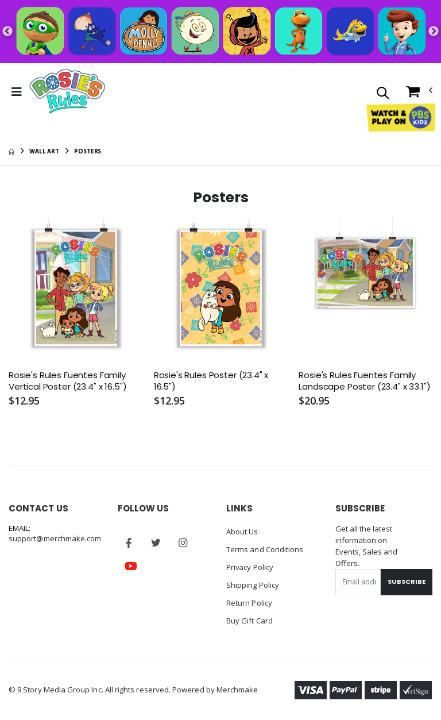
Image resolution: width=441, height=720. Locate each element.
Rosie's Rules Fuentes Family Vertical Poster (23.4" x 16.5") (67, 380)
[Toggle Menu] (17, 91)
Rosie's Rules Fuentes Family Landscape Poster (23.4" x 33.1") (364, 380)
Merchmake (237, 687)
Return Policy (249, 600)
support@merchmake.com (55, 538)
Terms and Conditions (264, 549)
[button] (383, 93)
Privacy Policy (250, 566)
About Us (242, 531)
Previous (7, 31)
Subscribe (406, 581)
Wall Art (44, 151)
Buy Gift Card (249, 618)
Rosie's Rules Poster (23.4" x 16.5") (211, 380)
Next (433, 31)
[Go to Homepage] (67, 92)
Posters (87, 151)
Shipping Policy (252, 583)
